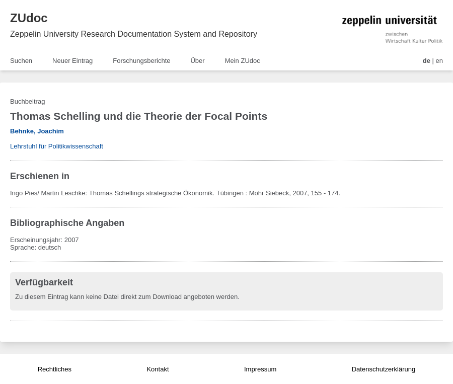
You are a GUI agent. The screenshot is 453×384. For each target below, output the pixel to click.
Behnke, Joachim (37, 131)
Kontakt (157, 369)
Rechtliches (54, 369)
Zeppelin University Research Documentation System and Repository (133, 34)
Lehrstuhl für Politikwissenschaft (56, 146)
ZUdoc (29, 18)
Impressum (260, 369)
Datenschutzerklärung (383, 369)
